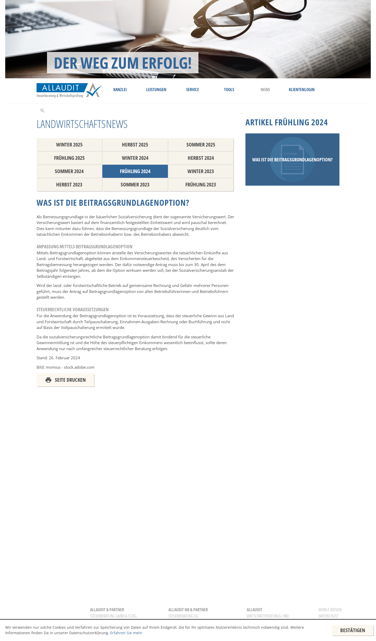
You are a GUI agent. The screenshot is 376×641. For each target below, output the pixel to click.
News (265, 89)
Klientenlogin (302, 89)
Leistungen (156, 89)
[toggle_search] (43, 110)
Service (192, 89)
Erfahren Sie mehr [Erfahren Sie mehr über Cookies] (126, 632)
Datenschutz (328, 616)
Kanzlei (120, 89)
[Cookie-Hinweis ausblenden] (352, 630)
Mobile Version (330, 610)
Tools (229, 89)
